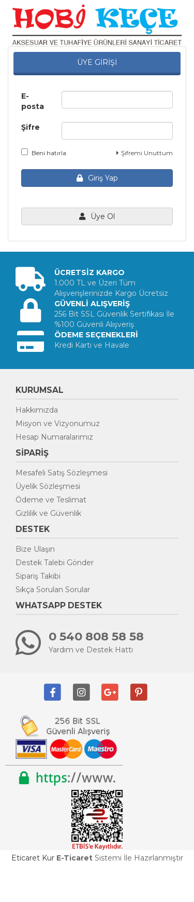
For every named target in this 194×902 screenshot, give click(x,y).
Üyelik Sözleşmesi (48, 486)
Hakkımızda (37, 410)
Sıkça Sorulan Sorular (53, 589)
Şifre (30, 127)
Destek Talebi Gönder (55, 562)
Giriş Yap (97, 178)
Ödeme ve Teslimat (51, 499)
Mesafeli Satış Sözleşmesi (62, 472)
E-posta (32, 101)
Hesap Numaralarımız (54, 437)
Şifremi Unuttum (144, 153)
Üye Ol (97, 216)
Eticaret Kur (32, 858)
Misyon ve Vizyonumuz (58, 423)
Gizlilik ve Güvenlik (48, 513)
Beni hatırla (43, 152)
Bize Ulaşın (35, 549)
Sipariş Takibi (38, 576)
